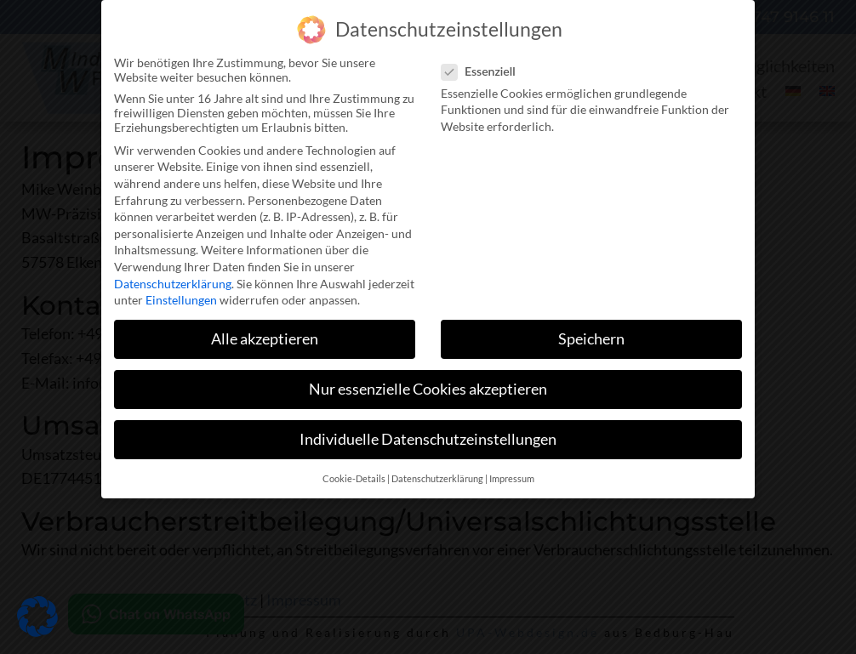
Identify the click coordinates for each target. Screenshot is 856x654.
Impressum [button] (511, 474)
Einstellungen (181, 294)
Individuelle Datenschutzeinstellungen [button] (428, 434)
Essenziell (484, 66)
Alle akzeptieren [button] (264, 334)
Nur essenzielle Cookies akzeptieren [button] (428, 384)
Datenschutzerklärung (172, 277)
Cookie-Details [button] (353, 474)
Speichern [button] (591, 334)
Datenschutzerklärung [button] (437, 474)
